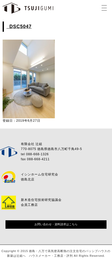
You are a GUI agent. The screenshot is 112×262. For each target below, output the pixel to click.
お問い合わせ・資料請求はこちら (56, 224)
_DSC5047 (19, 26)
